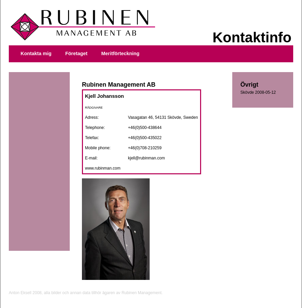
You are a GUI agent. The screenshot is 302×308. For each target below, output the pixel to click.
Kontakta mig (36, 53)
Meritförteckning (120, 53)
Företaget (76, 53)
